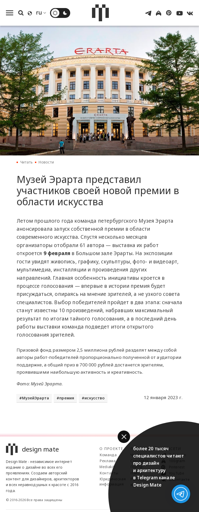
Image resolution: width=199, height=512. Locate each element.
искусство (94, 397)
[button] (124, 437)
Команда (108, 454)
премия (66, 397)
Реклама (108, 460)
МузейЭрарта (35, 397)
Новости (46, 162)
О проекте (111, 448)
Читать (26, 162)
